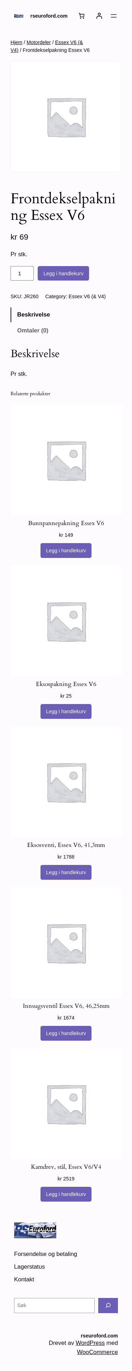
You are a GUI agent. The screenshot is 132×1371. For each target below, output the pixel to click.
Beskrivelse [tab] (33, 314)
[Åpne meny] (113, 16)
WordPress (90, 1343)
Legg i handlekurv (63, 273)
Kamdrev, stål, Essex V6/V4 (66, 1167)
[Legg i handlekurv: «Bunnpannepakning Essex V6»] (66, 550)
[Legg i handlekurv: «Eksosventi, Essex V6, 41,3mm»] (66, 872)
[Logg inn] (99, 15)
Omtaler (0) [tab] (33, 330)
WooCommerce (97, 1352)
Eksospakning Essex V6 (66, 684)
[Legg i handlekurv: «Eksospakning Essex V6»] (66, 711)
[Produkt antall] (22, 273)
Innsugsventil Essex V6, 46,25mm (66, 1006)
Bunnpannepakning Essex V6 (66, 523)
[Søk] (108, 1305)
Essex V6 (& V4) (87, 296)
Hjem (17, 42)
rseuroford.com (49, 16)
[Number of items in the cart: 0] (81, 15)
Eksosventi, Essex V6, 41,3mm (66, 845)
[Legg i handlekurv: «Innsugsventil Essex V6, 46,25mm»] (66, 1033)
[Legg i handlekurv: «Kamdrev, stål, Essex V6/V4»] (66, 1194)
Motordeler (39, 42)
